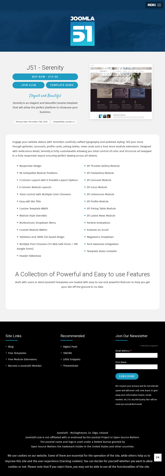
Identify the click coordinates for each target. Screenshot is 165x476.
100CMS (67, 353)
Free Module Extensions (22, 359)
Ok (158, 457)
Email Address (123, 350)
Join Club (28, 85)
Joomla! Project (100, 437)
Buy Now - (45, 76)
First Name (121, 362)
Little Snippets (71, 359)
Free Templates (17, 353)
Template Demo (62, 85)
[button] (154, 5)
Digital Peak (70, 346)
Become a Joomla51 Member (25, 365)
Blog (11, 346)
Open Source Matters (126, 437)
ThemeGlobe (70, 365)
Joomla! (50, 441)
